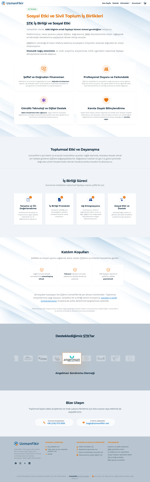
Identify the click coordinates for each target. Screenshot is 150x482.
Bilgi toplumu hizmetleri (116, 460)
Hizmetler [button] (124, 3)
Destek (50, 454)
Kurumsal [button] (136, 3)
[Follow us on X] (25, 463)
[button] (145, 3)
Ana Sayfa (106, 3)
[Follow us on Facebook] (15, 463)
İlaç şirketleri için (53, 447)
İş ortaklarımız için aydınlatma (118, 452)
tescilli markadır (83, 476)
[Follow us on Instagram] (20, 463)
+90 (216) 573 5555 (56, 423)
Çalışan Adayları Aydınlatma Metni (120, 455)
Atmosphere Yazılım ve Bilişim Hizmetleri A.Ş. (38, 476)
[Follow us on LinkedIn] (29, 463)
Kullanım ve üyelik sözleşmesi (118, 447)
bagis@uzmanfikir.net (97, 423)
